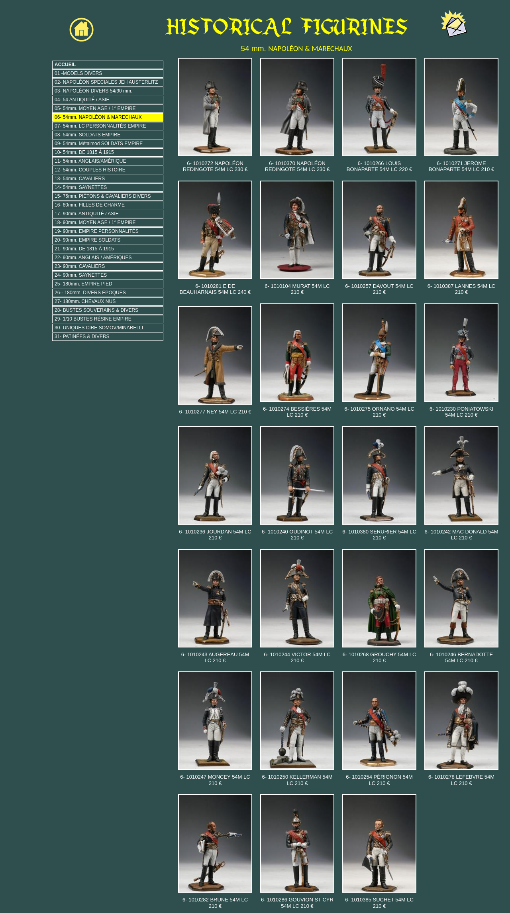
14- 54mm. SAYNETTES (81, 187)
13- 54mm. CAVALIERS (80, 178)
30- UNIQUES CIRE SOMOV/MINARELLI (99, 328)
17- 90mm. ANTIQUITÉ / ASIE (87, 213)
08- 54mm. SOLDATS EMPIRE (87, 135)
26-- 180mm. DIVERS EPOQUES (90, 292)
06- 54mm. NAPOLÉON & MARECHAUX (98, 117)
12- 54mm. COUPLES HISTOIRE (90, 170)
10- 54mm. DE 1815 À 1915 (84, 152)
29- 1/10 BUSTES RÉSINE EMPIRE (93, 319)
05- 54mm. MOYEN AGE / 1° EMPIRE (95, 108)
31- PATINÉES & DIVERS (82, 336)
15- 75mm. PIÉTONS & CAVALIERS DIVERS (103, 196)
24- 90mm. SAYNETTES (81, 275)
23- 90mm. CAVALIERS (80, 266)
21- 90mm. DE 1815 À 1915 (84, 249)
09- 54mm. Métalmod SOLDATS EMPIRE (99, 143)
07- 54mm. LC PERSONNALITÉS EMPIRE (100, 126)
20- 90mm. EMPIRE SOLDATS (87, 240)
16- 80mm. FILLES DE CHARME (90, 205)
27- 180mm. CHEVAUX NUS (85, 301)
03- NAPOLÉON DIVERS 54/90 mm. (93, 91)
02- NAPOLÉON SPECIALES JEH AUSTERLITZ (106, 82)
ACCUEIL (65, 64)
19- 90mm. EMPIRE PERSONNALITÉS (97, 231)
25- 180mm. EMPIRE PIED (83, 284)
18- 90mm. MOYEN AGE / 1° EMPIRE (95, 222)
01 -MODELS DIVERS (78, 73)
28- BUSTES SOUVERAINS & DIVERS (96, 310)
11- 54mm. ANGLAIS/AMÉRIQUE (90, 161)
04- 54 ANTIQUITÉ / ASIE (82, 99)
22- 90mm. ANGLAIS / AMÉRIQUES (93, 257)
